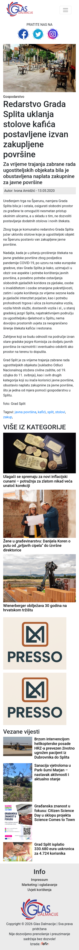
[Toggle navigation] (65, 10)
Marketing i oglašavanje (39, 885)
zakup (7, 417)
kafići (42, 412)
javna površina (25, 412)
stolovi (60, 412)
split (50, 412)
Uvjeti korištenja (39, 890)
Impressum (39, 880)
